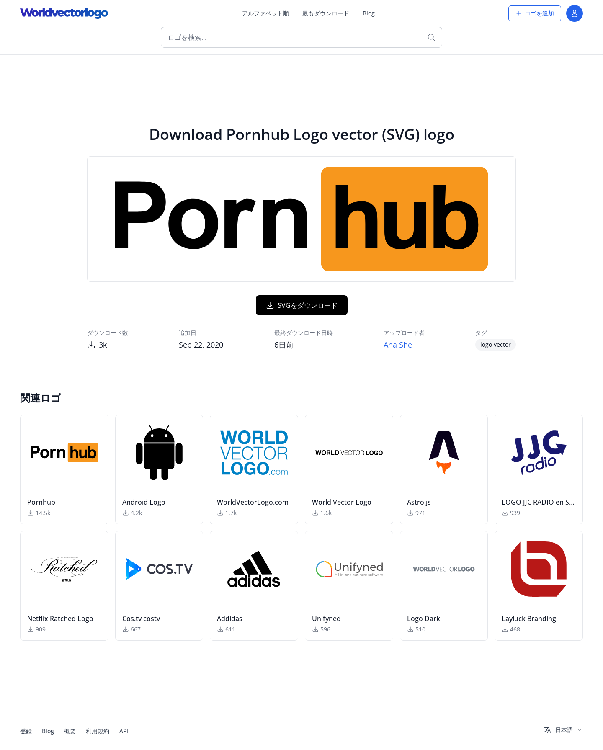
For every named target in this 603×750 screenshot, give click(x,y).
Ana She (398, 345)
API (124, 731)
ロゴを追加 (534, 13)
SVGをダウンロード (302, 305)
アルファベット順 (265, 13)
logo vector (495, 344)
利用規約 (97, 731)
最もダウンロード (325, 13)
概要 (70, 731)
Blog (369, 13)
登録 (26, 731)
